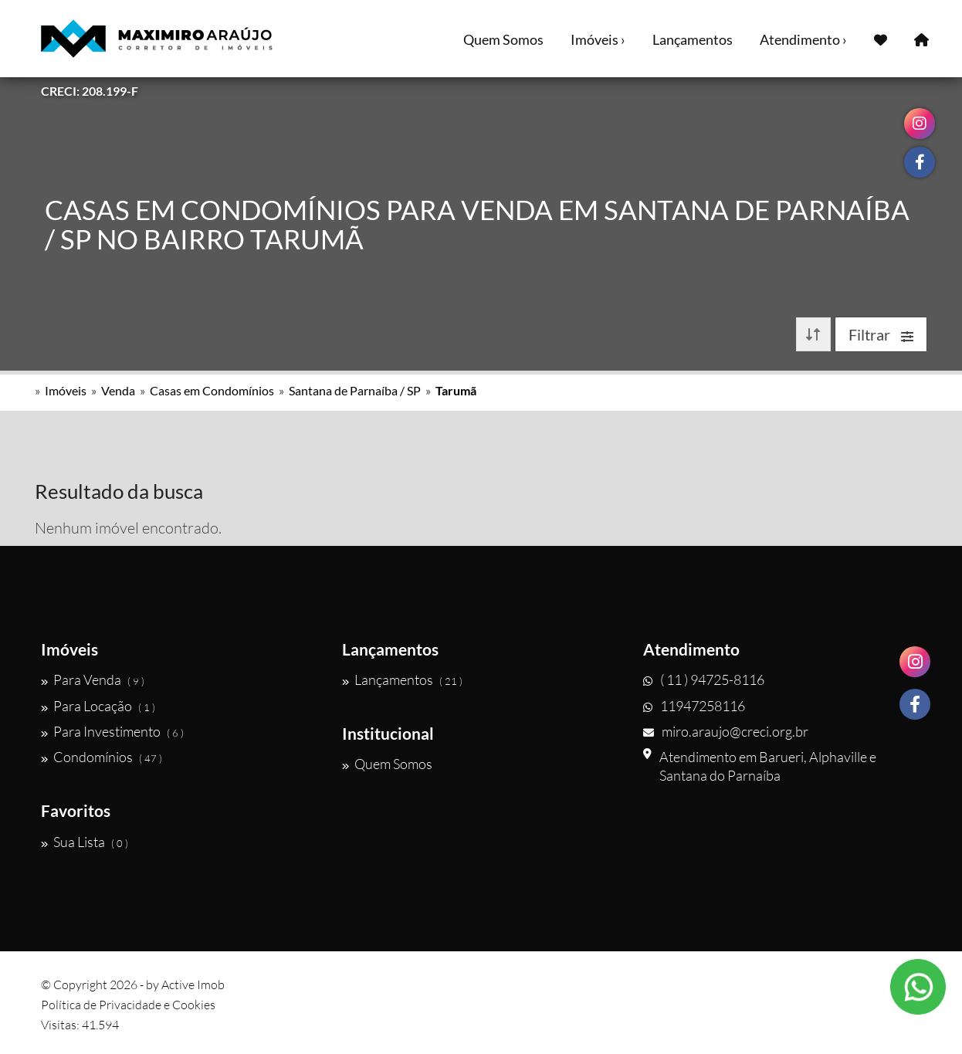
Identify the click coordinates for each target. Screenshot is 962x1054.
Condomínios (101, 756)
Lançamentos (692, 39)
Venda (118, 390)
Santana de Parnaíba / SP (355, 390)
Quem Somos (503, 39)
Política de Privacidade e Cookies (128, 1004)
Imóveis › (598, 39)
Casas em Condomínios (212, 390)
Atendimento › (803, 39)
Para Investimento (112, 731)
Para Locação (98, 705)
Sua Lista (84, 841)
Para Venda (92, 679)
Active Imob (193, 984)
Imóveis (65, 390)
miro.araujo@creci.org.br (725, 731)
